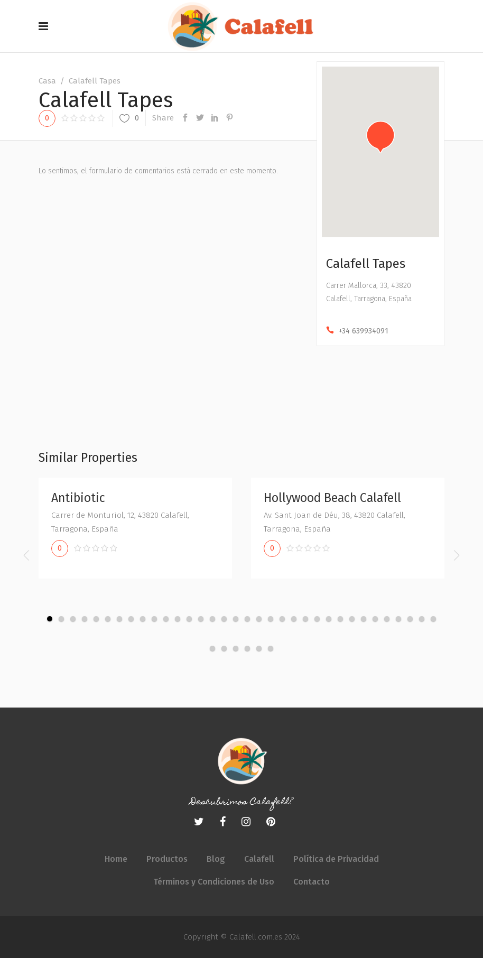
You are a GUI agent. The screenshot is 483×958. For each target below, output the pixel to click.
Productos (167, 859)
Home (116, 859)
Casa (47, 81)
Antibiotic (78, 497)
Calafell (259, 859)
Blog (216, 859)
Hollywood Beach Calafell (332, 497)
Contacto (311, 882)
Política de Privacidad (336, 859)
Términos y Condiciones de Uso (213, 882)
